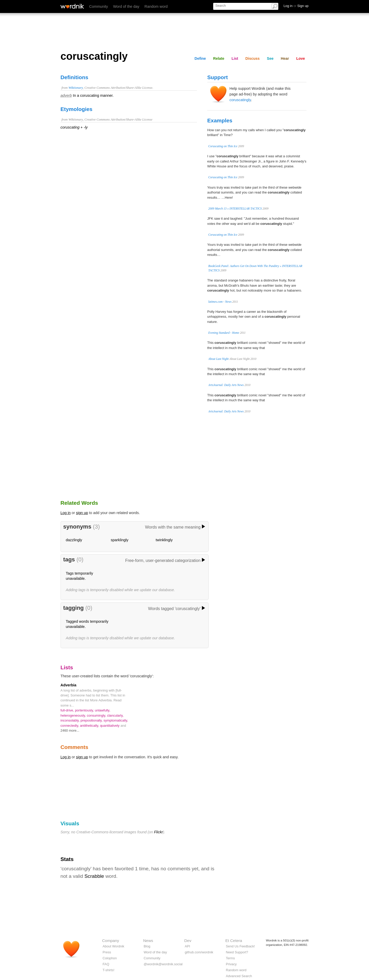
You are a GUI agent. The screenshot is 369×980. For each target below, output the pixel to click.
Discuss (252, 58)
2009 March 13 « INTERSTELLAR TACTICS (235, 208)
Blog (147, 946)
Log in (65, 513)
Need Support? (237, 952)
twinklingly (164, 540)
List (235, 58)
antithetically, (90, 725)
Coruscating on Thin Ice (222, 146)
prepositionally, (92, 720)
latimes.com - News (220, 301)
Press (107, 952)
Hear (285, 58)
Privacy (231, 964)
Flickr (158, 832)
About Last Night (218, 358)
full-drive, (67, 710)
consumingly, (97, 715)
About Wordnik (113, 946)
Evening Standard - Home (223, 332)
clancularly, (115, 715)
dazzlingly (74, 540)
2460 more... (69, 730)
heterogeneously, (73, 715)
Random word (156, 6)
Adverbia (68, 685)
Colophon (110, 958)
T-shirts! (108, 970)
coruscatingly (240, 100)
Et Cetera (233, 940)
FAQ (106, 964)
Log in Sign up (296, 6)
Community (98, 6)
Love (300, 58)
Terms (230, 958)
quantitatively (110, 725)
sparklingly (119, 540)
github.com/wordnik (199, 952)
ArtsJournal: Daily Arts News (226, 385)
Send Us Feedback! (240, 946)
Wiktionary (75, 88)
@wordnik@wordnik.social (163, 964)
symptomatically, (116, 720)
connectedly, (70, 725)
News (148, 940)
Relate (218, 58)
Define (200, 58)
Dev (187, 940)
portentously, (85, 710)
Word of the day (126, 6)
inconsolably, (70, 720)
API (187, 946)
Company (110, 940)
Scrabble (94, 876)
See (270, 58)
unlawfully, (102, 710)
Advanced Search (239, 976)
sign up (82, 513)
